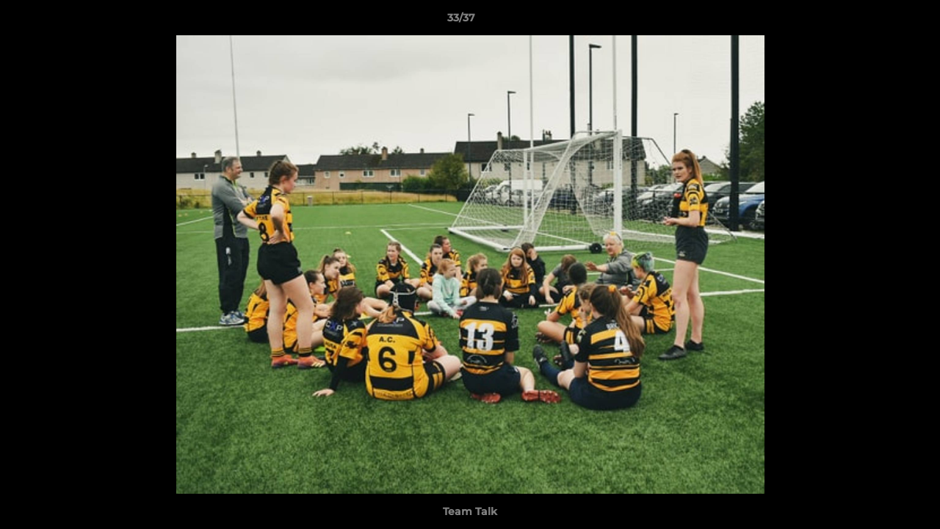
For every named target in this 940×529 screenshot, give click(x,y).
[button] (878, 21)
